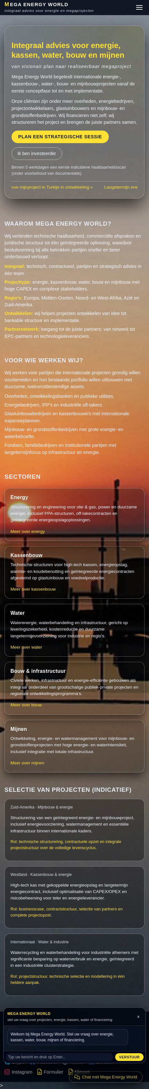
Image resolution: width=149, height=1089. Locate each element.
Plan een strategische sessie (60, 136)
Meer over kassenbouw (33, 589)
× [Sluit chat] (138, 1016)
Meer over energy (27, 531)
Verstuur (129, 1057)
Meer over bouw (26, 704)
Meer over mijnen (27, 762)
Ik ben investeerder (36, 153)
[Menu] (139, 7)
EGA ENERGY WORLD (37, 4)
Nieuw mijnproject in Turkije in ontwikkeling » (51, 187)
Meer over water (26, 647)
